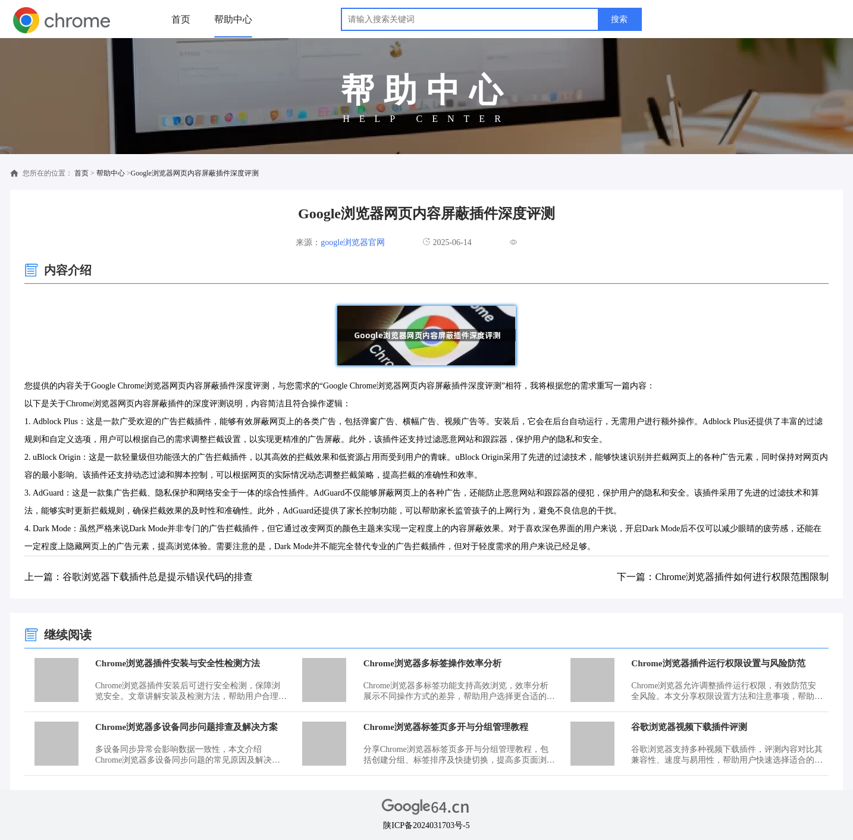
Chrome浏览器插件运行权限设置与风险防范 (718, 663)
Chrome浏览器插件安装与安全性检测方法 (177, 663)
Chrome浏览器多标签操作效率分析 (432, 663)
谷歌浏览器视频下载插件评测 (689, 727)
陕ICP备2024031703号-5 (426, 825)
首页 (180, 19)
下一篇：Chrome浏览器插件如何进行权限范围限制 (723, 577)
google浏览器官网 (353, 242)
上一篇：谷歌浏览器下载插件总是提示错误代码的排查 (138, 577)
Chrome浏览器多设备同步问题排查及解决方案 (186, 727)
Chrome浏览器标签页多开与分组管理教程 (445, 727)
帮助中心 (233, 19)
